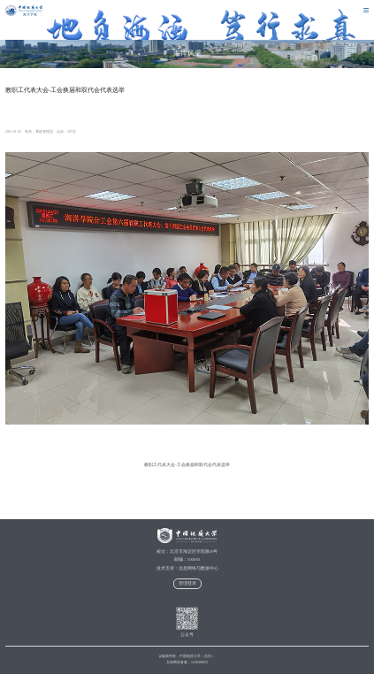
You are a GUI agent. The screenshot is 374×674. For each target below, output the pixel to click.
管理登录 (187, 583)
